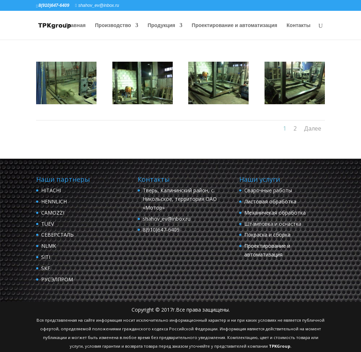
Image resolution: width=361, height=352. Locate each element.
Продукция (161, 25)
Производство (113, 25)
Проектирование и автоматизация (235, 25)
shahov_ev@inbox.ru (166, 218)
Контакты (298, 25)
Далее (312, 128)
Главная (75, 25)
